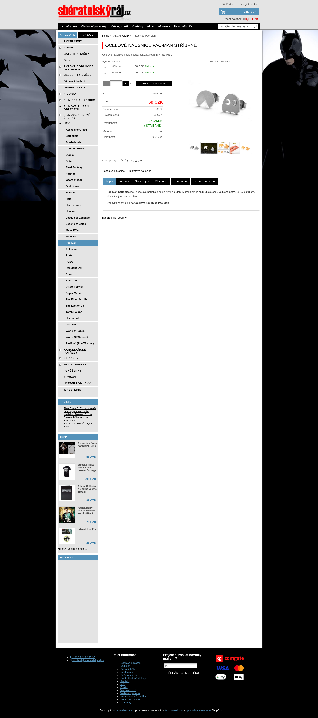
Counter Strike (75, 148)
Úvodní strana (68, 26)
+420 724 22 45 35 (82, 657)
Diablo (70, 154)
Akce (150, 26)
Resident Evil (74, 267)
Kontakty (137, 26)
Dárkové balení (74, 81)
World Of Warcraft (77, 337)
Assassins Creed (76, 129)
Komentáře (181, 181)
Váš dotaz (161, 181)
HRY (67, 123)
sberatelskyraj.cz (124, 710)
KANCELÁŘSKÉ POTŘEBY (75, 351)
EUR (253, 11)
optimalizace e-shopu (198, 710)
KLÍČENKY (71, 358)
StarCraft (71, 280)
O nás (124, 687)
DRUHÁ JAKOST (75, 87)
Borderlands (73, 142)
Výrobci (88, 34)
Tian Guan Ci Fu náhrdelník (80, 408)
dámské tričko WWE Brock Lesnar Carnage (87, 467)
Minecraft (71, 236)
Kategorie (67, 34)
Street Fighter (74, 286)
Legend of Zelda (76, 223)
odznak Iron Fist (87, 529)
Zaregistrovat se (249, 4)
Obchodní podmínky (94, 26)
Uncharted (72, 318)
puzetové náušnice (140, 170)
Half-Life (71, 192)
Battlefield (72, 135)
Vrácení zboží (128, 690)
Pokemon (72, 249)
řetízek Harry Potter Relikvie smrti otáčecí (86, 510)
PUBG (69, 261)
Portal (69, 255)
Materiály (125, 702)
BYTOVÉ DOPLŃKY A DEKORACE (79, 68)
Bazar (68, 60)
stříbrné (116, 66)
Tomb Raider (74, 311)
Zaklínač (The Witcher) (80, 343)
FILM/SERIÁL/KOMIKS (79, 100)
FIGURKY (70, 93)
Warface (71, 324)
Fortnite (70, 173)
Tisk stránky (120, 217)
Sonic (69, 274)
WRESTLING (72, 389)
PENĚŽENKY (73, 370)
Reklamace (127, 672)
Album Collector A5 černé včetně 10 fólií (87, 489)
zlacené (116, 72)
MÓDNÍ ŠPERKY (75, 364)
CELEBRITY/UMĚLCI (78, 74)
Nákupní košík (183, 26)
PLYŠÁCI (70, 377)
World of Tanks (75, 330)
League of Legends (78, 217)
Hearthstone (73, 205)
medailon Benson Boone (78, 414)
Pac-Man (71, 242)
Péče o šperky (128, 675)
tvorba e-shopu (174, 710)
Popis (109, 181)
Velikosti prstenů (130, 693)
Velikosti (125, 666)
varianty (124, 181)
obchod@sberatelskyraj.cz (87, 660)
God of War (73, 186)
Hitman (70, 211)
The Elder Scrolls (76, 299)
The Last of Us (75, 305)
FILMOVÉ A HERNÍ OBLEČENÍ (77, 108)
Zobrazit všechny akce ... (72, 548)
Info (122, 684)
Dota (69, 161)
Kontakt (124, 681)
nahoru (106, 217)
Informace (164, 26)
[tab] (109, 181)
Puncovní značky (130, 699)
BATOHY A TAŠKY (76, 53)
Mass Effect (73, 230)
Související (142, 181)
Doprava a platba (130, 662)
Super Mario (73, 293)
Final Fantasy (74, 167)
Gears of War (74, 179)
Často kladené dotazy (133, 678)
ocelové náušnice (114, 170)
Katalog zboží (119, 26)
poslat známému (204, 181)
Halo (68, 198)
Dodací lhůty (127, 669)
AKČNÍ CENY (73, 41)
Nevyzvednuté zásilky (133, 696)
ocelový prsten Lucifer (76, 411)
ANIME (68, 47)
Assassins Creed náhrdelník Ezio (88, 445)
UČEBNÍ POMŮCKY (77, 383)
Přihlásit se (228, 4)
